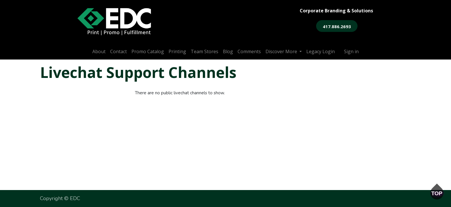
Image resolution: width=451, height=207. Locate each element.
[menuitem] (99, 51)
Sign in (351, 51)
